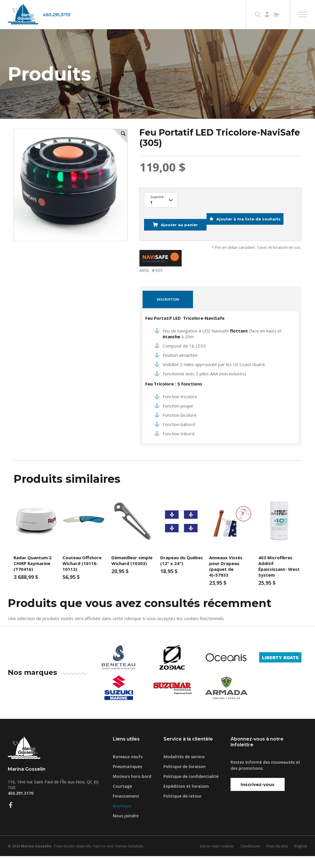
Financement (126, 799)
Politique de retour (182, 799)
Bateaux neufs (128, 759)
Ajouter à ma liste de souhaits (253, 232)
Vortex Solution (130, 848)
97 (160, 211)
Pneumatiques (127, 769)
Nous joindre (126, 818)
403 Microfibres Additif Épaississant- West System (279, 569)
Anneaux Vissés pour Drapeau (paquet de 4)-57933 (225, 569)
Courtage (122, 789)
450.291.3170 (56, 14)
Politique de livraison (184, 769)
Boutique (122, 809)
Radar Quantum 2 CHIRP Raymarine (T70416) (32, 566)
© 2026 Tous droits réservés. (50, 848)
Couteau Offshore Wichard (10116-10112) (82, 566)
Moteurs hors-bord (132, 779)
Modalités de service (184, 759)
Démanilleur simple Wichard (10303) (131, 563)
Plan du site (277, 848)
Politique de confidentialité (190, 779)
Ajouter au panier (177, 232)
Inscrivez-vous (258, 787)
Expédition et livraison (186, 789)
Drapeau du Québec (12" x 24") (181, 563)
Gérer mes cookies (217, 848)
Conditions (250, 848)
